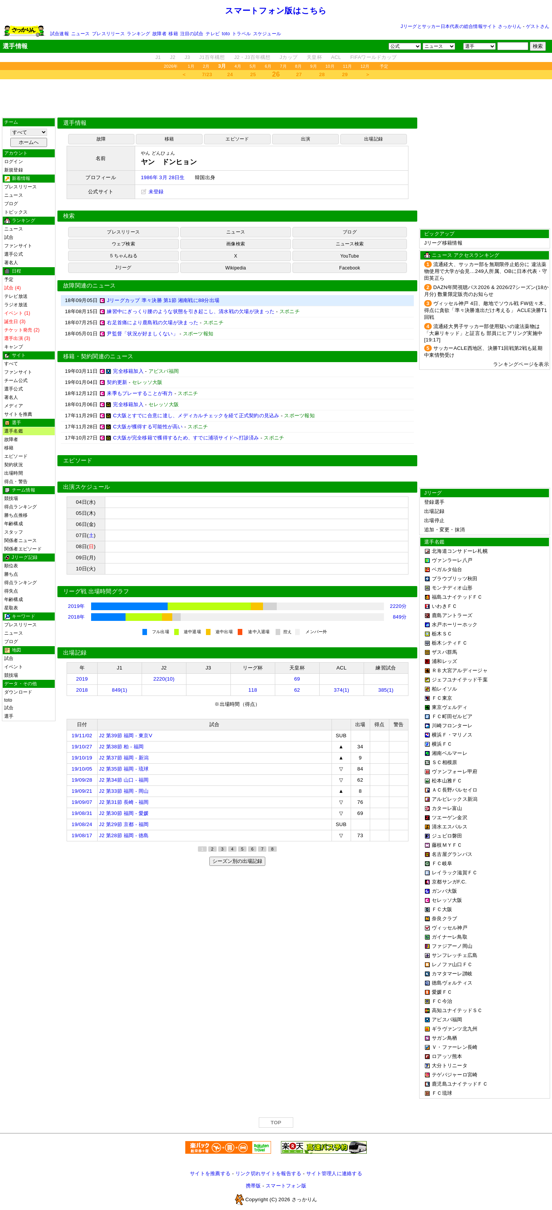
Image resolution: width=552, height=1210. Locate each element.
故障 (101, 139)
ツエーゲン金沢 (449, 817)
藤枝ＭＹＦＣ (447, 845)
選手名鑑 (13, 431)
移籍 (173, 33)
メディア (13, 405)
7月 (283, 66)
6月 (268, 66)
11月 (347, 66)
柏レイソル (444, 689)
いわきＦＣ (444, 606)
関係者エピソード (23, 549)
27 (299, 74)
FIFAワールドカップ (373, 57)
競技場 (11, 498)
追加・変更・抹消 (444, 529)
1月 (191, 66)
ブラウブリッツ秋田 (454, 578)
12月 (365, 66)
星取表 (11, 608)
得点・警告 (16, 481)
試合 (8, 237)
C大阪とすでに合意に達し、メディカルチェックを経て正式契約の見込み (196, 415)
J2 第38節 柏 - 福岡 (121, 747)
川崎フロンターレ (452, 725)
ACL (336, 57)
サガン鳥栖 (444, 1038)
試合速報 (59, 33)
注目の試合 (192, 33)
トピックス (16, 212)
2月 (206, 66)
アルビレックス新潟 (454, 799)
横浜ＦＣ (442, 744)
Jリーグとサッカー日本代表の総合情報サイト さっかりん (461, 26)
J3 (187, 57)
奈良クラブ (444, 918)
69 (297, 679)
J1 (158, 57)
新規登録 (13, 170)
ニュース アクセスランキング (465, 255)
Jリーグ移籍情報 (443, 243)
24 (230, 74)
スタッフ (13, 532)
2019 (82, 679)
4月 (238, 66)
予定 (384, 66)
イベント (13, 667)
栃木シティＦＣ (449, 643)
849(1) (119, 690)
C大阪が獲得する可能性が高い (148, 426)
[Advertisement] (276, 98)
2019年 (76, 606)
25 (253, 74)
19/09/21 (82, 791)
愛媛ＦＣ (442, 992)
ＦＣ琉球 (442, 1093)
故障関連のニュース (89, 285)
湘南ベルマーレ (449, 753)
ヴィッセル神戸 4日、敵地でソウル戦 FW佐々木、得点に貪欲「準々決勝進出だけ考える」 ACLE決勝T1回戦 (486, 310)
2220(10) (164, 679)
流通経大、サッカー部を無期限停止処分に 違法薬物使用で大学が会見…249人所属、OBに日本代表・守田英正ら (485, 271)
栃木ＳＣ (442, 634)
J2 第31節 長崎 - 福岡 (124, 802)
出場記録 (373, 139)
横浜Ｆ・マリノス (452, 735)
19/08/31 (82, 813)
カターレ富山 (447, 808)
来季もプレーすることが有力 (140, 393)
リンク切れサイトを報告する (268, 1173)
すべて (11, 363)
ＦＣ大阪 (442, 909)
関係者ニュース (20, 540)
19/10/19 (82, 758)
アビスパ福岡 (447, 1019)
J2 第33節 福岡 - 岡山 (124, 791)
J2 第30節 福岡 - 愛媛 (124, 813)
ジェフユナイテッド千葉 (460, 680)
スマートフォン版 (286, 1186)
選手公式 (13, 254)
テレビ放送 (16, 296)
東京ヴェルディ (449, 707)
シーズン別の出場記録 (237, 861)
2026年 (171, 66)
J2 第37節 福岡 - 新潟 (124, 758)
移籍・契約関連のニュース (98, 356)
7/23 (207, 74)
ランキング (138, 33)
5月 (253, 66)
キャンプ (13, 346)
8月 (298, 66)
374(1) (341, 690)
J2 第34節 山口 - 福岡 (124, 780)
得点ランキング (20, 506)
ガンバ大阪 (444, 891)
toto (226, 33)
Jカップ (289, 57)
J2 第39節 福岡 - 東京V (125, 735)
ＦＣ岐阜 (442, 863)
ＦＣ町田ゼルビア (452, 716)
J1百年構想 (212, 57)
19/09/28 (82, 780)
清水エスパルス (449, 827)
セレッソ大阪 (447, 900)
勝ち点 (11, 574)
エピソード (16, 456)
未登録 (152, 191)
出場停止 (434, 520)
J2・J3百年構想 (252, 57)
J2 (172, 57)
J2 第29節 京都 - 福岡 (124, 824)
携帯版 (253, 1186)
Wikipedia (235, 268)
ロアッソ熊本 (447, 1056)
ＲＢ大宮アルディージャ (460, 670)
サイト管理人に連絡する (334, 1173)
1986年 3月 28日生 (163, 177)
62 (297, 690)
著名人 (11, 262)
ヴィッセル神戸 (449, 928)
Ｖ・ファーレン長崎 (454, 1047)
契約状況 (13, 464)
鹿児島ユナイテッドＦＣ (460, 1084)
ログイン (13, 161)
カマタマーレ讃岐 (452, 973)
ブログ (11, 203)
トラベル (241, 33)
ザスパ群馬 (444, 652)
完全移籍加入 (128, 371)
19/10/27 (82, 747)
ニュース (80, 33)
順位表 (11, 565)
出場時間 (13, 473)
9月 (313, 66)
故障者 (159, 33)
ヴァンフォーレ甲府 (454, 771)
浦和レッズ (444, 661)
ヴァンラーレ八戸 (452, 560)
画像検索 (235, 244)
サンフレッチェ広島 (454, 955)
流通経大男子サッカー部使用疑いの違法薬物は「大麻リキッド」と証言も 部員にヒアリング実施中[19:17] (483, 333)
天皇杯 (314, 57)
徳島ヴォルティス (452, 983)
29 (345, 74)
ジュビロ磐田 (447, 836)
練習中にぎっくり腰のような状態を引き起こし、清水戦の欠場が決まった (190, 311)
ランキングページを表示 (521, 364)
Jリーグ (123, 267)
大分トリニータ (449, 1065)
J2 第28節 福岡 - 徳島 (124, 835)
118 (252, 690)
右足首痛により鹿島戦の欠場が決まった (152, 322)
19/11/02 (82, 735)
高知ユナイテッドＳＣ (457, 1010)
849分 (400, 617)
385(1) (386, 690)
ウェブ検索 (123, 244)
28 (322, 74)
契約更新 (117, 382)
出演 (305, 139)
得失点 (11, 591)
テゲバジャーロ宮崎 (454, 1075)
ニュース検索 (350, 244)
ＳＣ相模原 (444, 762)
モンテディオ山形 (452, 588)
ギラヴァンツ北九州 (454, 1029)
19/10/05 (82, 769)
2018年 (76, 617)
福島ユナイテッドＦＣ (457, 597)
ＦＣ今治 (442, 1001)
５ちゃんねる (123, 255)
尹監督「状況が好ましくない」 (142, 333)
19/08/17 (82, 835)
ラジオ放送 (16, 304)
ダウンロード (18, 692)
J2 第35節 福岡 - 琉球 (124, 769)
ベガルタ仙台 (447, 569)
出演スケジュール (86, 487)
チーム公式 (16, 380)
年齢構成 (13, 523)
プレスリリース (108, 33)
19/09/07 (82, 802)
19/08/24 (82, 824)
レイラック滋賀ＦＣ (454, 872)
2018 (82, 690)
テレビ (213, 33)
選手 (8, 716)
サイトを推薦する (210, 1173)
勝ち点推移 (16, 515)
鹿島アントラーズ (452, 615)
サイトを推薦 (18, 414)
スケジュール (267, 33)
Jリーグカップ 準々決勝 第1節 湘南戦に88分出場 (163, 300)
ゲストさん (537, 26)
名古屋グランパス (452, 854)
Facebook (349, 268)
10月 (330, 66)
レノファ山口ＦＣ (452, 964)
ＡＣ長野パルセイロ (454, 790)
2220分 (398, 606)
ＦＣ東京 (442, 698)
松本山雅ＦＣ (447, 781)
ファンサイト (18, 245)
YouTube (349, 256)
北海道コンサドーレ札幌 (460, 551)
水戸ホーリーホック (454, 624)
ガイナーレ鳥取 (449, 937)
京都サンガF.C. (449, 882)
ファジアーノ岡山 (452, 946)
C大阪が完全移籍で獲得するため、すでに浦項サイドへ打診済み (186, 438)
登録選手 (434, 502)
